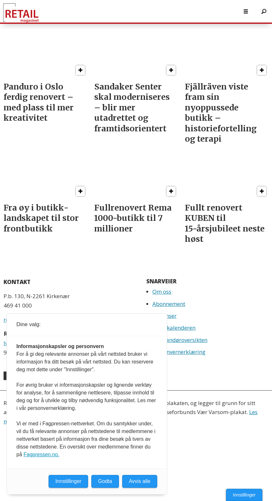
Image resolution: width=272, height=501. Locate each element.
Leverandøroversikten (179, 340)
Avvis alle (139, 481)
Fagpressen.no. (41, 454)
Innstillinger (244, 494)
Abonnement (168, 303)
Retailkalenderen (173, 327)
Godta (105, 481)
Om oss (161, 291)
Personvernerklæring (178, 351)
